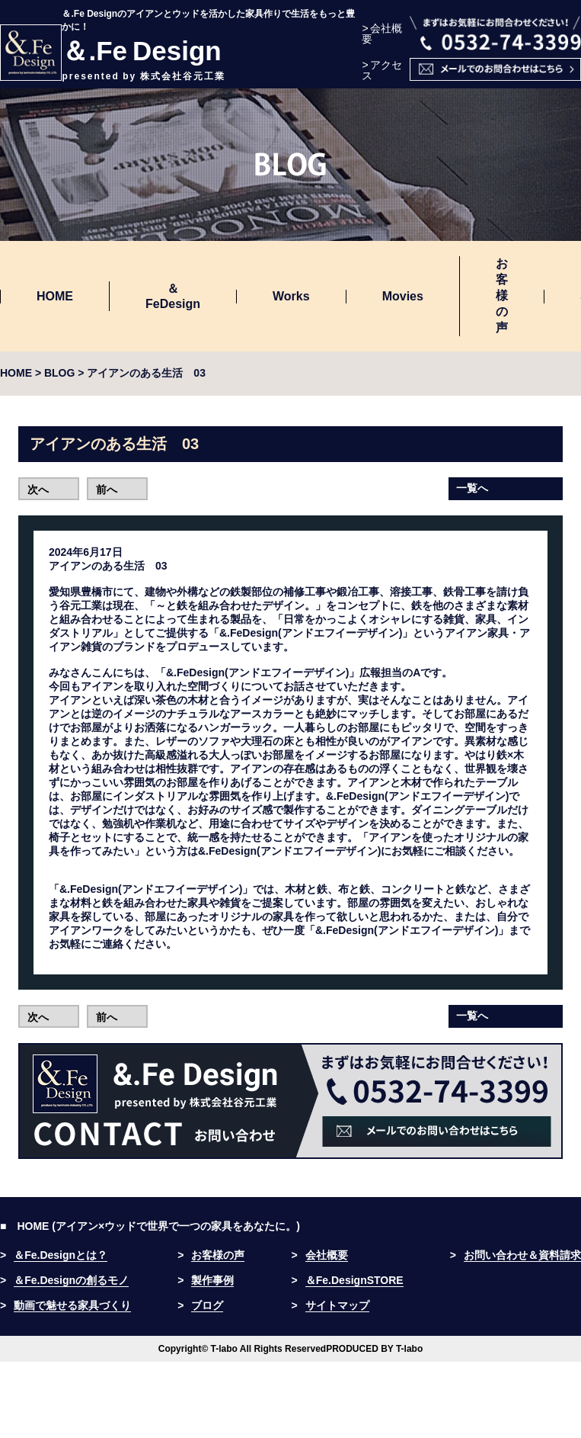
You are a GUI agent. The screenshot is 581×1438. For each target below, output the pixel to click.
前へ (106, 489)
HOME (55, 296)
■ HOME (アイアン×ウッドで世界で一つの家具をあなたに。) (150, 1226)
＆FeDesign (172, 296)
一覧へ (472, 488)
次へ (38, 489)
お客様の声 (502, 295)
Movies (402, 296)
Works (291, 296)
